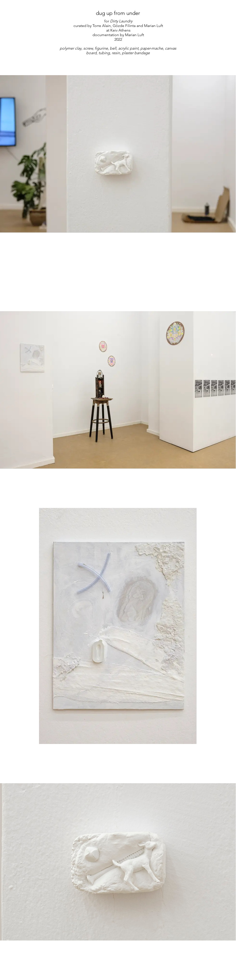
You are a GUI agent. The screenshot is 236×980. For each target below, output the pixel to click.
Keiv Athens (120, 30)
